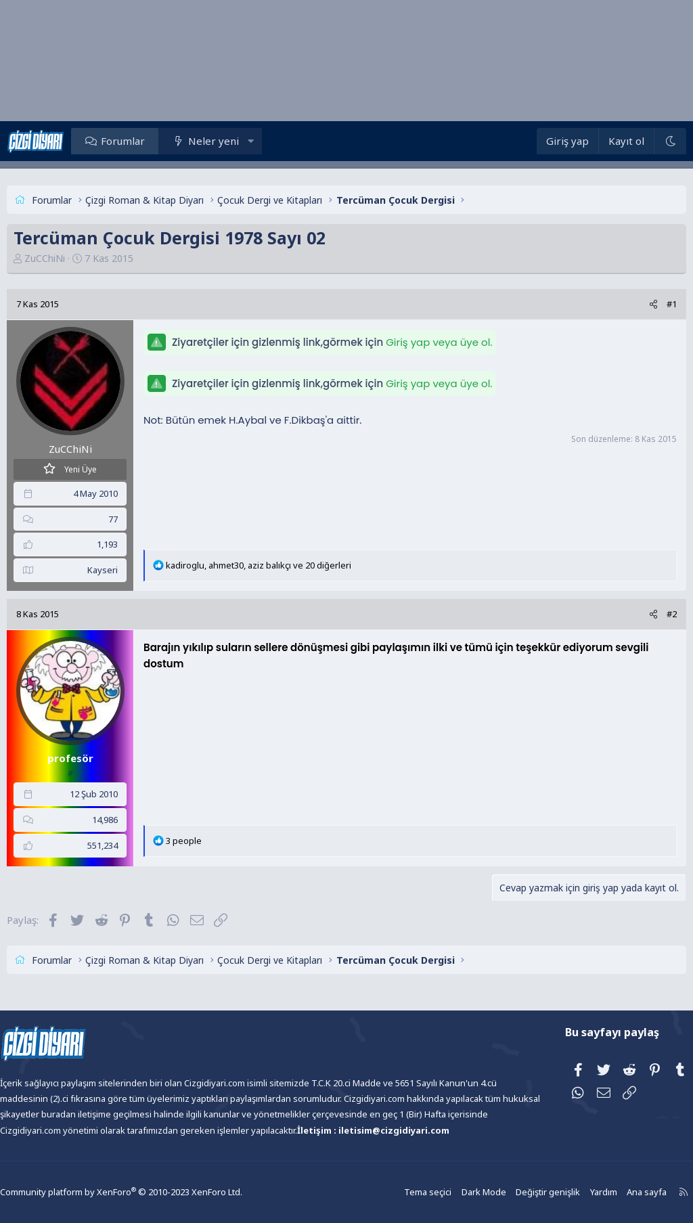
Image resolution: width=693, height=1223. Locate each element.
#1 (647, 304)
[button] (275, 141)
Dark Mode (456, 1192)
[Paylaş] (629, 304)
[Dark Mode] (645, 141)
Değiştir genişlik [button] (517, 1192)
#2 (647, 614)
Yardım (571, 1192)
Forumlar (147, 141)
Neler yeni (238, 141)
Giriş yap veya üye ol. (463, 342)
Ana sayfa (613, 1192)
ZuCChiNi (69, 258)
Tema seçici (402, 1192)
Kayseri (127, 570)
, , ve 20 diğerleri (283, 565)
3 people (208, 841)
